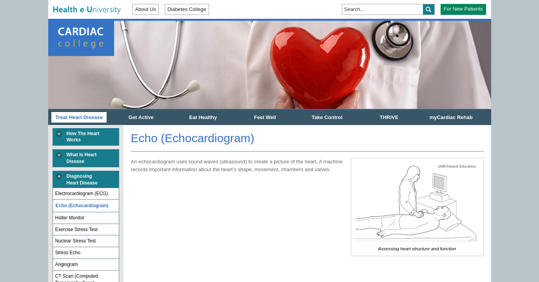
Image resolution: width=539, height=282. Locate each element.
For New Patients (463, 9)
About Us (145, 9)
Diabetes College (186, 9)
